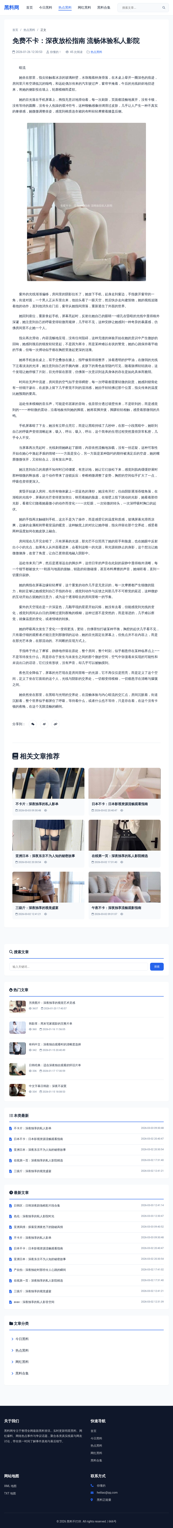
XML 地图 (10, 1486)
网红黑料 (84, 7)
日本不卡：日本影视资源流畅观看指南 (120, 804)
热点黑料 (65, 7)
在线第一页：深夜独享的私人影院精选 (120, 856)
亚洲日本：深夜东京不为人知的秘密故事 (45, 856)
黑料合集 (103, 7)
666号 (113, 1521)
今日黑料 (45, 7)
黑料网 (11, 8)
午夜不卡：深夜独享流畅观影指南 (116, 908)
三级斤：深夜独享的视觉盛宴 (36, 908)
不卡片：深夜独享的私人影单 (36, 804)
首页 (29, 7)
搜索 (157, 966)
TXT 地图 (10, 1493)
